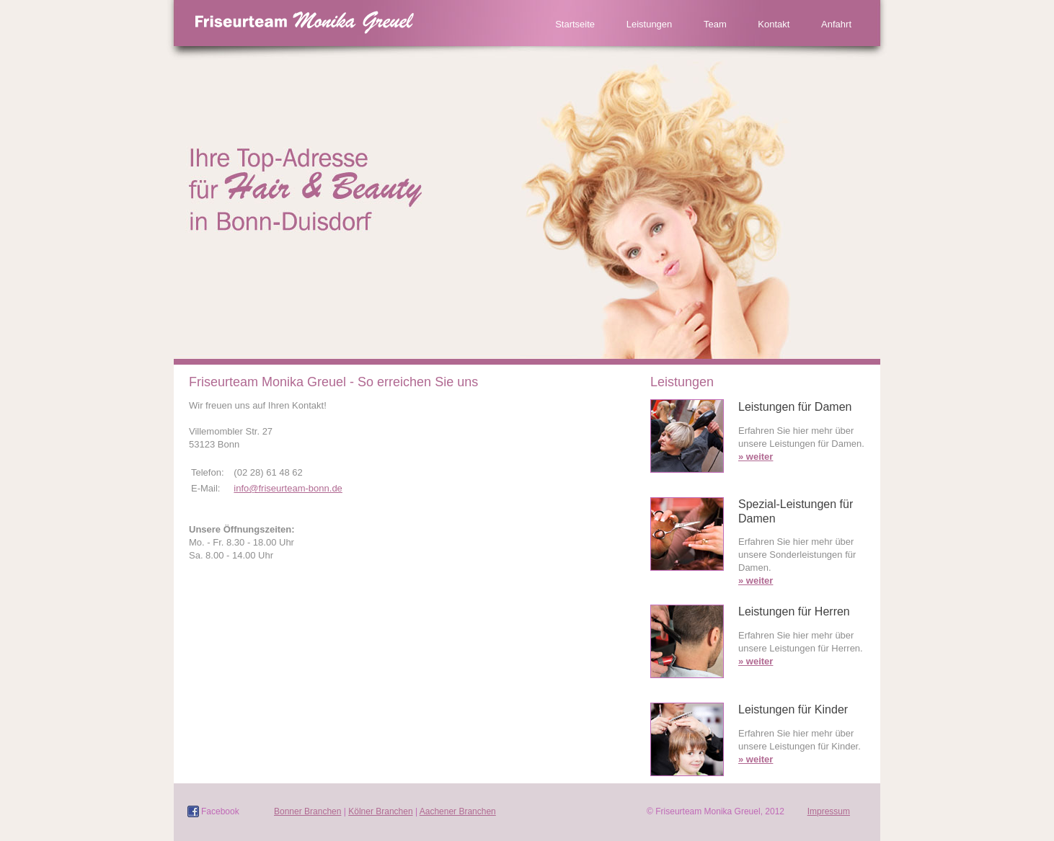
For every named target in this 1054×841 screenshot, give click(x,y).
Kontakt (773, 24)
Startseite (575, 24)
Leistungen (649, 24)
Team (715, 24)
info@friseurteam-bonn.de (288, 488)
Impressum (828, 811)
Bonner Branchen (307, 811)
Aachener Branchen (458, 811)
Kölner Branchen (380, 811)
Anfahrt (836, 24)
